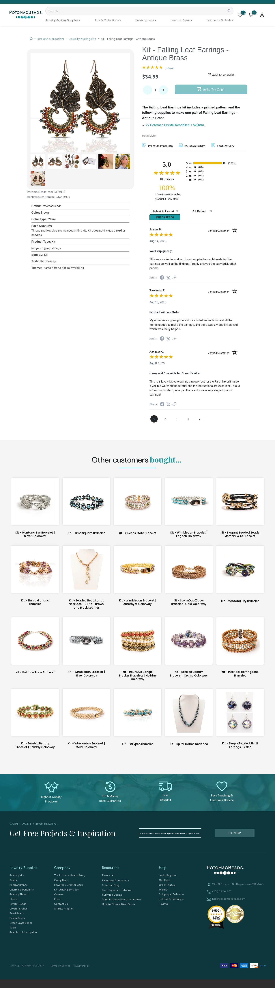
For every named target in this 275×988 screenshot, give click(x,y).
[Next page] (199, 420)
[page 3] (176, 420)
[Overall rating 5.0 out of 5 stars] (152, 68)
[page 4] (188, 420)
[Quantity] (155, 90)
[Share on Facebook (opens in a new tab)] (162, 279)
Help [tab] (163, 869)
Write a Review (165, 218)
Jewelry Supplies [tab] (24, 869)
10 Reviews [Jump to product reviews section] (170, 68)
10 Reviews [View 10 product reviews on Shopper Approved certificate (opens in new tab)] (172, 179)
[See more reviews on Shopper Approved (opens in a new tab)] (174, 279)
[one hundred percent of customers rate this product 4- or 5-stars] (166, 192)
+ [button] (163, 90)
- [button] (147, 90)
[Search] (139, 11)
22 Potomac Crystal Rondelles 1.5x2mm (175, 125)
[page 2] (165, 420)
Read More (149, 135)
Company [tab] (62, 869)
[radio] (213, 163)
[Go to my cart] (254, 12)
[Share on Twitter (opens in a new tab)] (168, 279)
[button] (240, 14)
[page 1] (154, 420)
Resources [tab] (110, 869)
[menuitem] (63, 20)
